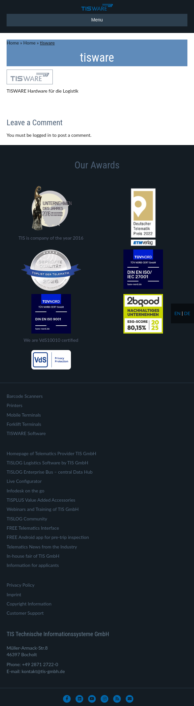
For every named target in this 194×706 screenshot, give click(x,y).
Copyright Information (29, 603)
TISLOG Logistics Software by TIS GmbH (47, 462)
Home (13, 42)
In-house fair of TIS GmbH (33, 556)
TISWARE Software (26, 433)
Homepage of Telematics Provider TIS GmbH (51, 453)
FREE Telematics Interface (33, 528)
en (177, 313)
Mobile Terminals (24, 415)
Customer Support (25, 613)
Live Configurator (24, 481)
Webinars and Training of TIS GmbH (43, 509)
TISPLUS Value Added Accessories (41, 500)
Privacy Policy (20, 585)
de (187, 313)
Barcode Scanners (25, 396)
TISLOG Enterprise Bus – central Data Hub (50, 472)
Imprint (14, 594)
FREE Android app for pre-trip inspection (48, 537)
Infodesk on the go (25, 490)
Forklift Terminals (24, 424)
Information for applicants (33, 565)
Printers (14, 405)
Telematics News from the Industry (42, 546)
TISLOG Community (27, 518)
